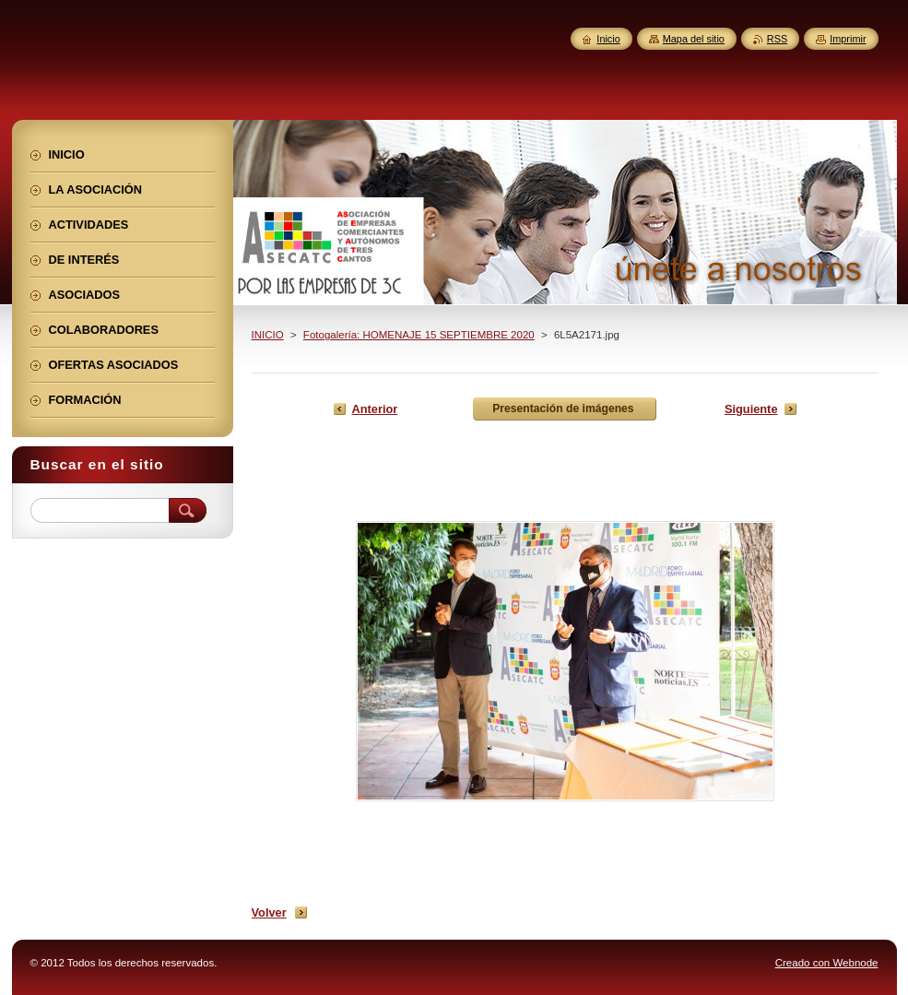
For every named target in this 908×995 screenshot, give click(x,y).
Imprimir (848, 38)
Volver (269, 912)
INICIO (268, 334)
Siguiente (751, 409)
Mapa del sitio (694, 38)
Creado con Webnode (827, 962)
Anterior (375, 409)
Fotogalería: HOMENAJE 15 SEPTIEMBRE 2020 (419, 334)
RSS (777, 38)
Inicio (607, 38)
